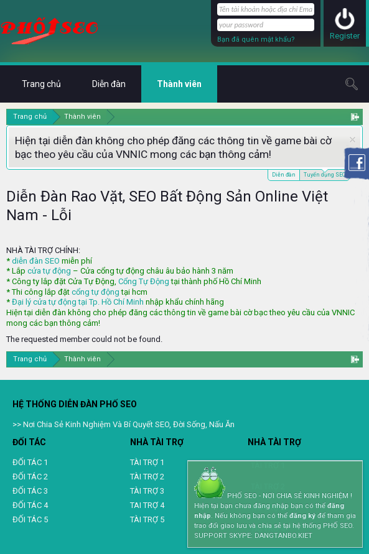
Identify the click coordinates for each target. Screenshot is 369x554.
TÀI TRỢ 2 (147, 476)
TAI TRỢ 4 (147, 505)
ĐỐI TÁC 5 (30, 519)
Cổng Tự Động (143, 281)
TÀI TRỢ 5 (147, 519)
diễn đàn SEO (36, 260)
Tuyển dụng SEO (324, 174)
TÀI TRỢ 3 (147, 491)
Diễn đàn (284, 175)
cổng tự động (95, 292)
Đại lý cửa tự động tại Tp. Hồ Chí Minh (78, 302)
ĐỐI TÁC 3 (30, 491)
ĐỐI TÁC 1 (30, 462)
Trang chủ (41, 84)
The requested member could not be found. (84, 339)
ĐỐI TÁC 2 (30, 476)
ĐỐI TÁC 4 (30, 505)
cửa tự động (49, 270)
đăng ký (302, 516)
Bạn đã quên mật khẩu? (256, 39)
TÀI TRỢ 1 (147, 462)
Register (345, 35)
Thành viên (179, 84)
